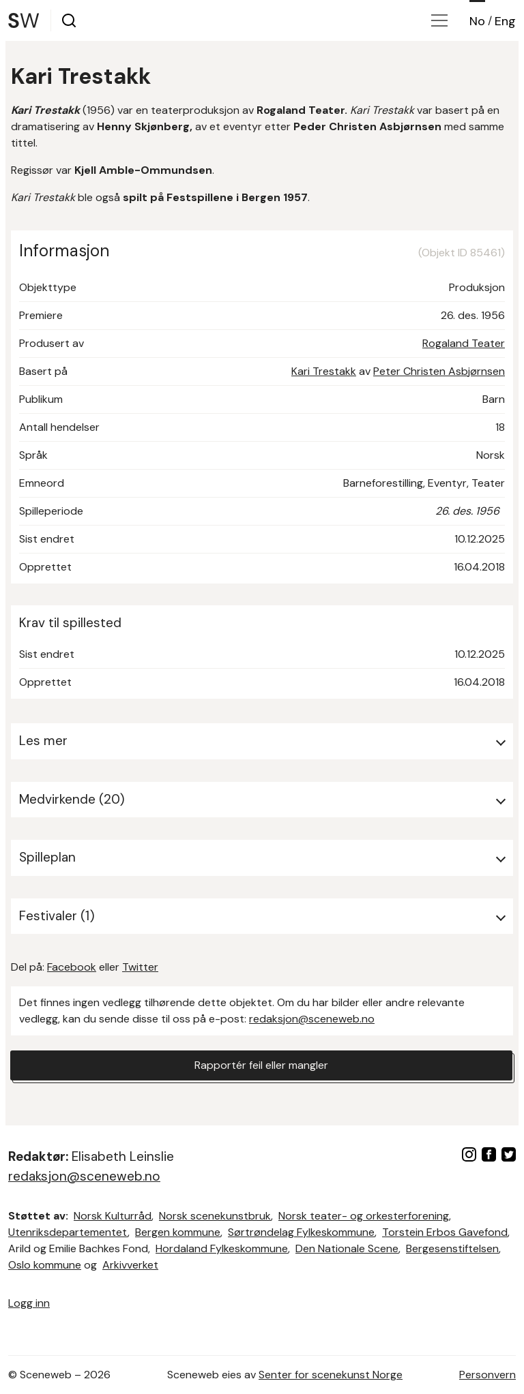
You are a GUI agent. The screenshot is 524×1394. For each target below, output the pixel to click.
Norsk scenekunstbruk (215, 1216)
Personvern (487, 1374)
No (477, 21)
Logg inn (29, 1303)
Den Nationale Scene (346, 1248)
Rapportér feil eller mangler (261, 1065)
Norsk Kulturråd (112, 1216)
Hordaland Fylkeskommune (222, 1248)
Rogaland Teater (463, 343)
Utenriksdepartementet (68, 1232)
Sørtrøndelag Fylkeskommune (301, 1232)
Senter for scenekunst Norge (331, 1374)
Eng (505, 21)
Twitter (140, 967)
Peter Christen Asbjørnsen (439, 371)
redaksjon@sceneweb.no (312, 1019)
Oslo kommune (44, 1265)
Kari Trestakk (323, 371)
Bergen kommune (177, 1232)
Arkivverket (130, 1265)
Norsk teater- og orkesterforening (363, 1216)
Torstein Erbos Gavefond (445, 1232)
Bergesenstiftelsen (452, 1248)
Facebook (71, 967)
